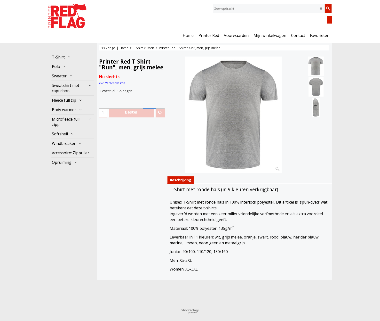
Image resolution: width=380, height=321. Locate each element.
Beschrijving (180, 180)
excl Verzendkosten (112, 83)
